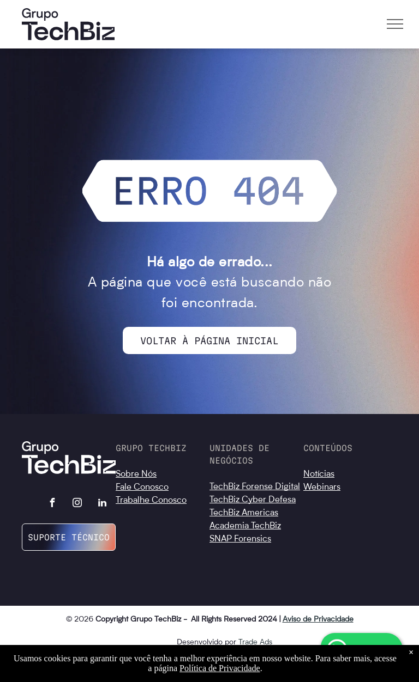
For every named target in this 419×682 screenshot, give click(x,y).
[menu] (395, 24)
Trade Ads (255, 642)
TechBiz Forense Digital (255, 487)
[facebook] (52, 504)
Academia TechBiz (245, 526)
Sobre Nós (136, 474)
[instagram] (77, 504)
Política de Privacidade (219, 668)
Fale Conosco (142, 487)
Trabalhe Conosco (151, 500)
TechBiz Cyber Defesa (253, 500)
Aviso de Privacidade (318, 619)
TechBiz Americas (244, 513)
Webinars (321, 487)
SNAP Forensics (240, 539)
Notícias (318, 474)
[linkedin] (102, 504)
